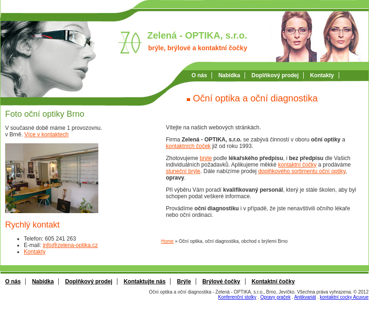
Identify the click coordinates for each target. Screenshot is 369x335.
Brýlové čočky (221, 281)
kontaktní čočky (297, 164)
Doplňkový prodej (275, 75)
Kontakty (322, 75)
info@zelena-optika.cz (70, 245)
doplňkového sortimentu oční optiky (301, 171)
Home (167, 241)
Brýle (184, 281)
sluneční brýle (183, 171)
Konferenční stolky (237, 297)
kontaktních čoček (188, 146)
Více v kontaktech (46, 134)
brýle (206, 158)
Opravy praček (275, 297)
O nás (199, 75)
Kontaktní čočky (273, 281)
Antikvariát (305, 297)
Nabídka (43, 281)
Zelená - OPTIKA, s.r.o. (197, 35)
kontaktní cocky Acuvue (344, 297)
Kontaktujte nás (144, 281)
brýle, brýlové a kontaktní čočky (197, 48)
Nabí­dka (229, 75)
